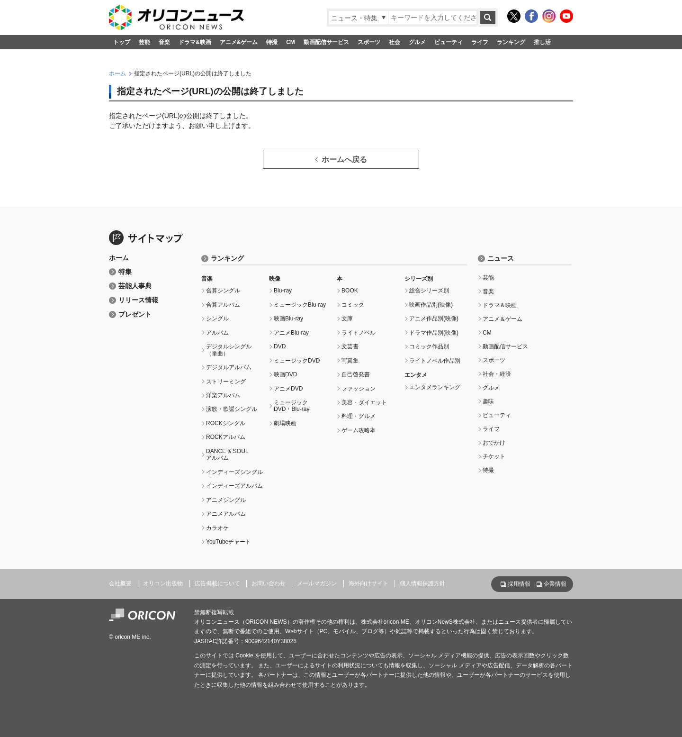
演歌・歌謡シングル (231, 409)
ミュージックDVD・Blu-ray (292, 405)
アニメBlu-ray (291, 332)
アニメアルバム (226, 513)
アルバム (217, 332)
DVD (280, 346)
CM (290, 42)
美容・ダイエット (364, 402)
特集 (125, 271)
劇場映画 (285, 423)
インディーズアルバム (234, 485)
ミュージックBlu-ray (300, 304)
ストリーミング (226, 381)
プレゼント (135, 314)
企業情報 (555, 584)
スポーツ (369, 42)
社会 (394, 42)
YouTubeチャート (228, 541)
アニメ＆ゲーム (502, 319)
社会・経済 (497, 374)
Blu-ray (283, 290)
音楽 (164, 42)
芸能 (144, 42)
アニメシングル (226, 500)
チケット (494, 456)
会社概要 (120, 583)
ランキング (511, 42)
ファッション (358, 388)
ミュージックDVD (297, 360)
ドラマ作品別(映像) (433, 332)
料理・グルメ (358, 416)
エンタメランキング (434, 387)
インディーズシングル (234, 472)
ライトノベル (358, 332)
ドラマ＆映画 (500, 305)
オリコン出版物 (163, 583)
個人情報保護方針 (422, 583)
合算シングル (223, 290)
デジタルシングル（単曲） (228, 349)
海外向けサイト (368, 583)
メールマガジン (317, 583)
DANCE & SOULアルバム (227, 454)
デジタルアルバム (228, 367)
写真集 (350, 360)
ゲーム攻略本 (358, 430)
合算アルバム (223, 304)
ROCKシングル (225, 423)
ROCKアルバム (225, 437)
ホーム (117, 73)
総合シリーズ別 (429, 290)
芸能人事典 (135, 286)
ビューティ (448, 42)
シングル (217, 318)
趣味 (488, 401)
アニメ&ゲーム (239, 42)
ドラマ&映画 (195, 42)
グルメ (417, 42)
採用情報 (519, 584)
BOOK (349, 290)
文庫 (347, 318)
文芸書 (350, 346)
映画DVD (285, 374)
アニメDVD (288, 388)
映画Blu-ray (288, 318)
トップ (121, 42)
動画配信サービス (326, 42)
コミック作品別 (429, 346)
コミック (352, 304)
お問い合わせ (268, 583)
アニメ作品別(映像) (433, 318)
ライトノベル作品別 (434, 360)
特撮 (272, 42)
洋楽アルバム (223, 395)
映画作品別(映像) (431, 304)
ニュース (500, 258)
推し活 (542, 42)
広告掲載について (217, 583)
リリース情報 (138, 300)
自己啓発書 (355, 374)
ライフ (479, 42)
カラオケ (217, 528)
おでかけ (494, 443)
